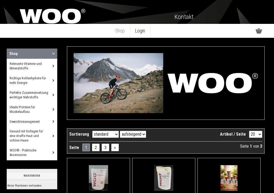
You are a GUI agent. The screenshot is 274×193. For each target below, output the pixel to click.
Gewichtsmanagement (25, 122)
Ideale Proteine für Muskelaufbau (22, 109)
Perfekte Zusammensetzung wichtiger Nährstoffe (29, 95)
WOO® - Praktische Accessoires (23, 152)
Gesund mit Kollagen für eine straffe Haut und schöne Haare (26, 135)
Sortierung (79, 134)
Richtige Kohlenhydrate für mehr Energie (28, 80)
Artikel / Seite (233, 134)
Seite (74, 147)
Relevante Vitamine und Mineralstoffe (26, 66)
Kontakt (183, 17)
